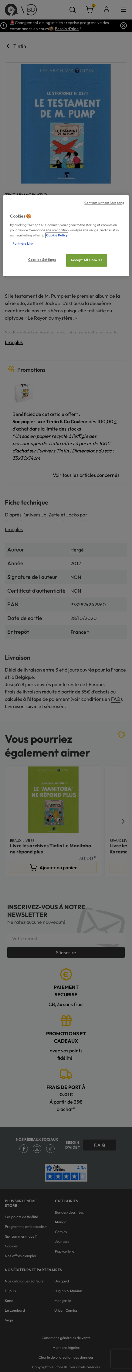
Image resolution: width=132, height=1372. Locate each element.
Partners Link (22, 244)
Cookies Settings (42, 260)
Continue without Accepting (104, 203)
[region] (66, 235)
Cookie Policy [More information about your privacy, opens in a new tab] (57, 235)
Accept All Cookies (86, 260)
